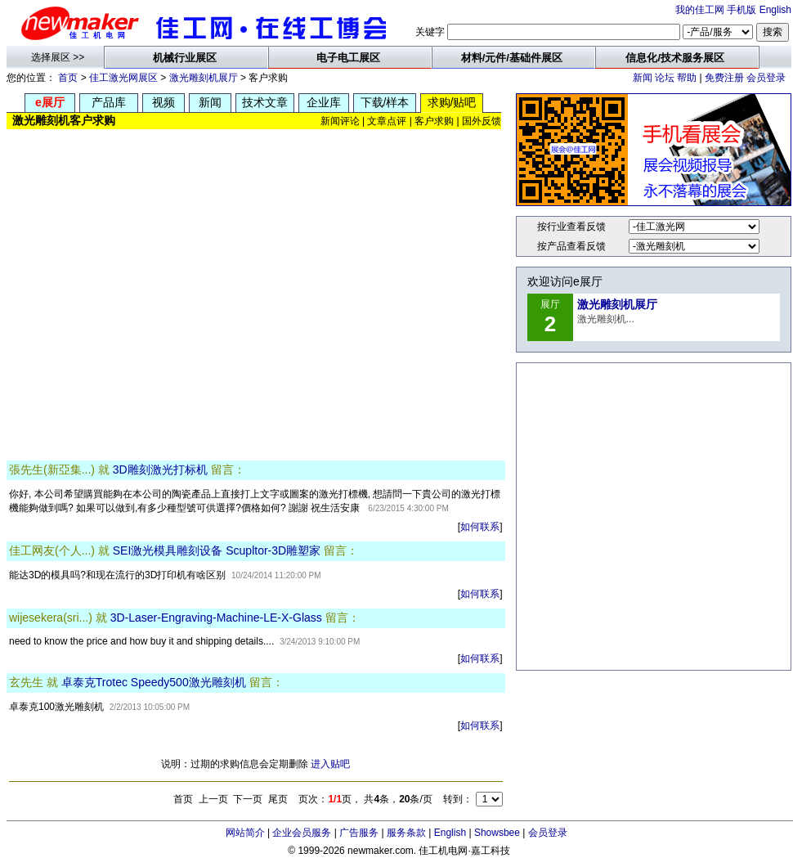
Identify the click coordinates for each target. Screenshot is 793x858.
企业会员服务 (301, 832)
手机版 (741, 10)
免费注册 (724, 77)
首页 (68, 77)
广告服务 (359, 832)
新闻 (642, 77)
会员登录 (766, 77)
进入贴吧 (330, 764)
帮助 (687, 77)
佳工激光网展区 (123, 77)
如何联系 (480, 526)
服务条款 (406, 832)
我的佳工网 (699, 10)
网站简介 (245, 832)
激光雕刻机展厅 (203, 77)
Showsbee (497, 832)
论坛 (664, 77)
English (775, 10)
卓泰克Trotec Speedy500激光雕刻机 (153, 682)
